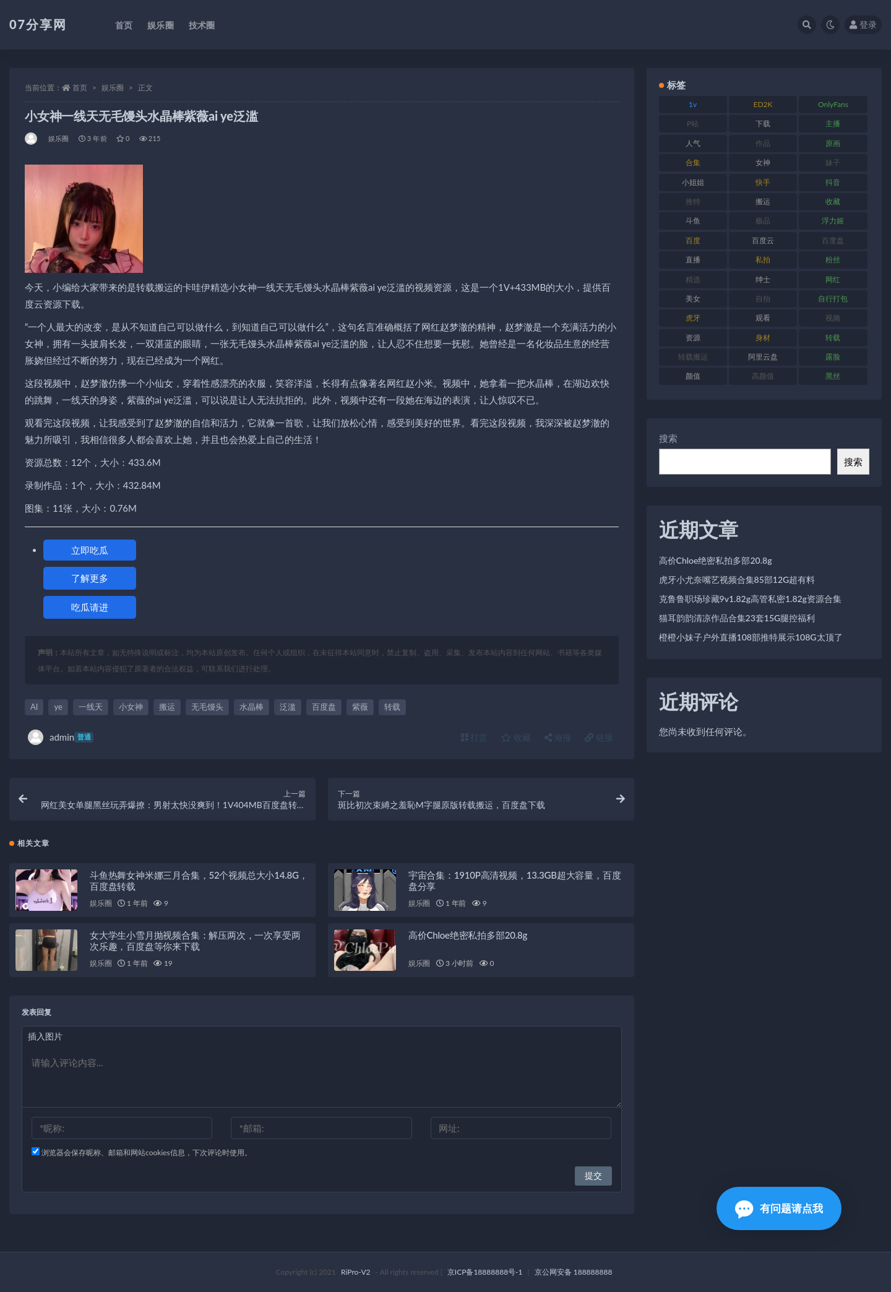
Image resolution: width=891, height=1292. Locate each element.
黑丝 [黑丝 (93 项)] (832, 376)
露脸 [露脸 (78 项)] (832, 356)
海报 (558, 737)
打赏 (474, 737)
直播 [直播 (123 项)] (693, 259)
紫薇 (360, 707)
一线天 (91, 707)
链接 (599, 737)
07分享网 (38, 24)
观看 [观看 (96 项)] (762, 317)
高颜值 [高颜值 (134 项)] (763, 376)
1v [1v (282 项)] (693, 104)
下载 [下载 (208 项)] (762, 123)
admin (60, 737)
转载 (392, 707)
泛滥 (288, 707)
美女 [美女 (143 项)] (693, 298)
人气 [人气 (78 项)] (693, 143)
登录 (863, 24)
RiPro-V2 (355, 1272)
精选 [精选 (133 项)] (693, 279)
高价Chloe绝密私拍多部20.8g (467, 935)
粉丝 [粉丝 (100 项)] (832, 259)
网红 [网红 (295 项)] (832, 279)
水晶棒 (251, 707)
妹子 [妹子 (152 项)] (832, 162)
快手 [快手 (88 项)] (762, 182)
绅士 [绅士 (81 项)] (762, 279)
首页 (79, 87)
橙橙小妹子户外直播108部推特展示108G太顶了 (751, 637)
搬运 (167, 707)
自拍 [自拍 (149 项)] (762, 298)
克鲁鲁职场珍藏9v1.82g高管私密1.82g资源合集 (750, 598)
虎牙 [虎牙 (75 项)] (693, 317)
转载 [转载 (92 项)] (832, 337)
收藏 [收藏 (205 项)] (832, 201)
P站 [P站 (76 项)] (693, 123)
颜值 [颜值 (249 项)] (693, 376)
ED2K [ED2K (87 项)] (763, 104)
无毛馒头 (207, 707)
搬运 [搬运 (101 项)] (762, 201)
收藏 (516, 737)
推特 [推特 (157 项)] (693, 201)
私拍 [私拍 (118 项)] (762, 259)
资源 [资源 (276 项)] (693, 337)
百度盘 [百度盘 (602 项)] (833, 240)
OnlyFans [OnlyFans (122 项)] (833, 104)
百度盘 (324, 707)
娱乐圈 (112, 87)
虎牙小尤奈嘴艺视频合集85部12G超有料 (737, 579)
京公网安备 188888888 (574, 1272)
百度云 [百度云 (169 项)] (763, 240)
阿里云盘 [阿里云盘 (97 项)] (763, 356)
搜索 (668, 438)
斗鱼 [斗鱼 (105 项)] (693, 220)
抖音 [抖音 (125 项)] (832, 182)
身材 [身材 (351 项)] (762, 337)
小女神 (131, 707)
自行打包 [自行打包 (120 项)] (833, 298)
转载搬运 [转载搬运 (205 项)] (693, 356)
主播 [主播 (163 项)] (832, 123)
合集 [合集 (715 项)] (693, 162)
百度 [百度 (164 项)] (693, 240)
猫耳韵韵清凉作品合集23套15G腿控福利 (737, 618)
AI (34, 707)
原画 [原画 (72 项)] (832, 143)
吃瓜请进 (89, 607)
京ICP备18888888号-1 (485, 1272)
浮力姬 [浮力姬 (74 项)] (833, 220)
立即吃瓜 (89, 550)
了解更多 (89, 578)
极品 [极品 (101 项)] (762, 220)
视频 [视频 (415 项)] (832, 317)
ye (58, 707)
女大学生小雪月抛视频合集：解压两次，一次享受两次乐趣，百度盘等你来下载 (195, 940)
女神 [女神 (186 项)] (762, 162)
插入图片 (45, 1036)
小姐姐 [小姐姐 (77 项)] (693, 182)
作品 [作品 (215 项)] (762, 143)
